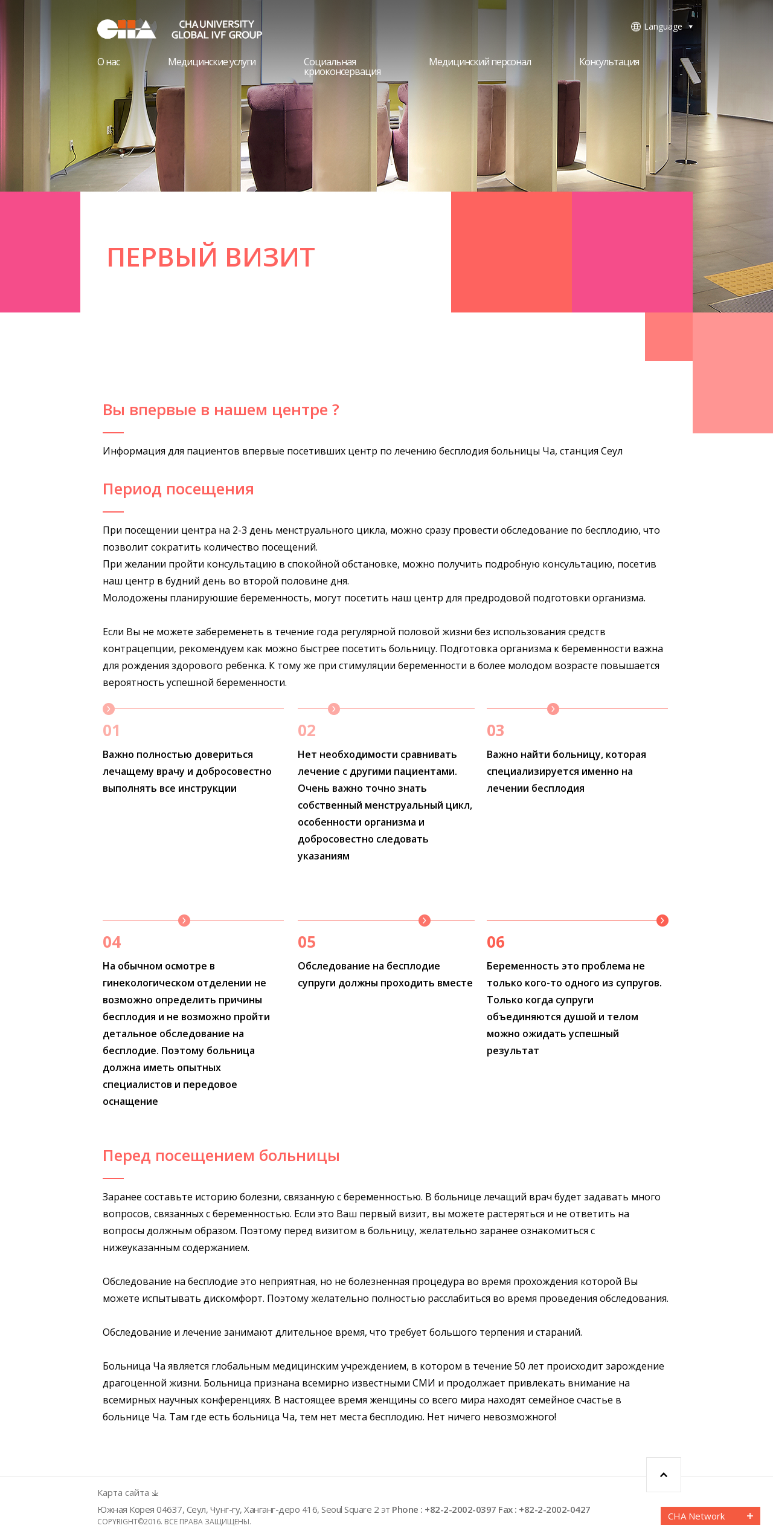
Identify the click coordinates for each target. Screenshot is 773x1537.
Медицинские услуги (211, 62)
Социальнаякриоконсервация (342, 67)
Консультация (609, 62)
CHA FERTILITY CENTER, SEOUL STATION (187, 29)
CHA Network (696, 1516)
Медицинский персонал (480, 62)
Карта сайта (123, 1492)
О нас (108, 62)
